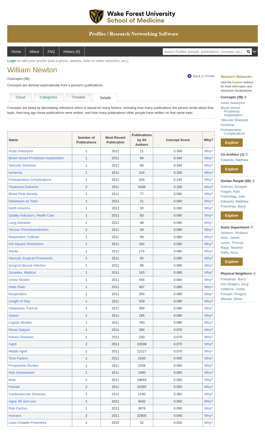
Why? (208, 151)
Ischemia (15, 173)
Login (11, 61)
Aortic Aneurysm (21, 151)
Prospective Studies (23, 365)
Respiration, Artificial (24, 237)
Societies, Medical (22, 272)
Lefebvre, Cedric (233, 289)
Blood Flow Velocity (23, 194)
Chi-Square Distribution (26, 244)
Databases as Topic (23, 201)
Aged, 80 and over (22, 401)
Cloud (20, 97)
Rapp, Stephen (232, 247)
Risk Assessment (21, 372)
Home (16, 52)
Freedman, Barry (233, 206)
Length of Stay (19, 301)
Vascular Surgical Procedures (31, 258)
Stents (13, 251)
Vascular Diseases (22, 165)
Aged (12, 344)
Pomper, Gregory (233, 294)
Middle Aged (18, 351)
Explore (231, 143)
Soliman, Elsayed (234, 187)
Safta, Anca (229, 252)
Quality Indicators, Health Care (31, 215)
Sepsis (14, 315)
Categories (48, 97)
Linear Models (19, 280)
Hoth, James (230, 238)
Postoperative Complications (30, 180)
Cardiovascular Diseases (27, 394)
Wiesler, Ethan (231, 299)
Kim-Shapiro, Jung (234, 284)
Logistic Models (20, 322)
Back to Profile (201, 76)
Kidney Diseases (21, 337)
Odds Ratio (17, 287)
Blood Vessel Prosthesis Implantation (36, 158)
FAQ (51, 52)
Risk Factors (18, 408)
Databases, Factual (23, 308)
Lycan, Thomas (232, 243)
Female (14, 387)
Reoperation (18, 294)
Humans (15, 416)
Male (12, 380)
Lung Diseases (20, 223)
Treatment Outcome (23, 187)
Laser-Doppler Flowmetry (27, 423)
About (34, 52)
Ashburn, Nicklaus (234, 233)
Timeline (78, 97)
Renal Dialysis (19, 330)
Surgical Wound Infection (27, 265)
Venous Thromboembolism (28, 230)
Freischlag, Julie (233, 196)
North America (19, 208)
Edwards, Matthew (234, 160)
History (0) (71, 52)
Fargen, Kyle (230, 191)
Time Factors (18, 358)
